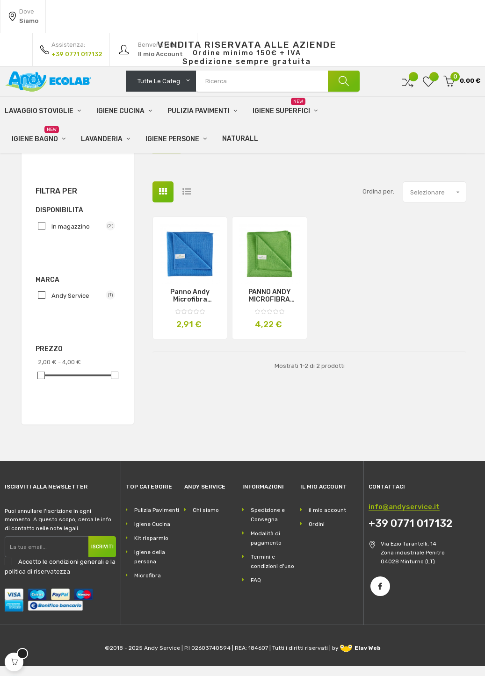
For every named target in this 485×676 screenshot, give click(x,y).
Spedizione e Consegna (268, 524)
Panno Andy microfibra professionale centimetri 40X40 (190, 305)
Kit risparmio (151, 547)
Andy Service (79, 305)
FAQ (256, 589)
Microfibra (56, 155)
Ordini (317, 533)
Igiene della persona (149, 566)
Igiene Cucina (152, 533)
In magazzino (79, 235)
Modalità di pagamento (266, 547)
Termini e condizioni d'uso (272, 571)
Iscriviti (102, 556)
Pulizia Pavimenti (156, 519)
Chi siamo (206, 519)
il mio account (327, 519)
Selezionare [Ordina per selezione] (438, 201)
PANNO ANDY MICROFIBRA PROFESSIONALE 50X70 (269, 305)
